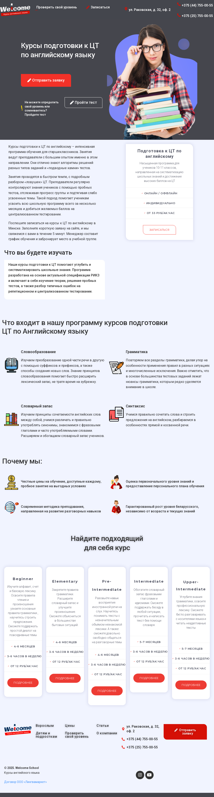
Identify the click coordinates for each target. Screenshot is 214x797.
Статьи (103, 726)
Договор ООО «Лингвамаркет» (25, 782)
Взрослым (45, 726)
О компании (107, 733)
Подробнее (23, 682)
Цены (70, 726)
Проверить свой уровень (77, 735)
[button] (46, 80)
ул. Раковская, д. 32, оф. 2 (150, 10)
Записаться (159, 229)
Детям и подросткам (46, 735)
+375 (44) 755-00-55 (197, 5)
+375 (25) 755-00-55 (197, 16)
